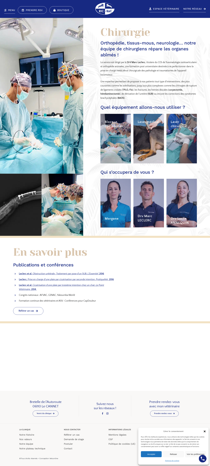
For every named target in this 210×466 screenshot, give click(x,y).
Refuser (173, 454)
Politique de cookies (172, 461)
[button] (204, 431)
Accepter (151, 454)
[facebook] (103, 413)
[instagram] (107, 413)
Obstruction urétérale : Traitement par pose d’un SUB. (61, 273)
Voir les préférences (196, 454)
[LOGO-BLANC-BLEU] (105, 3)
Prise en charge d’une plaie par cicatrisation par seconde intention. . (66, 279)
